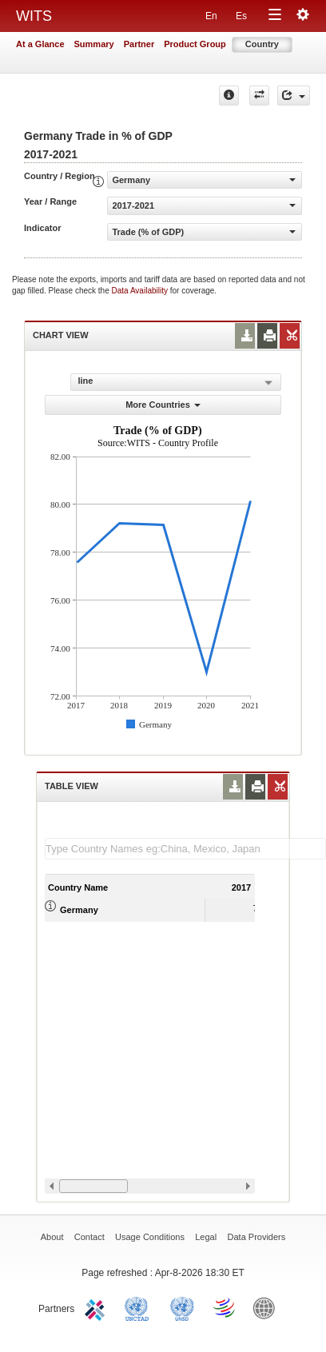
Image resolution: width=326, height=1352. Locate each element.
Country (262, 44)
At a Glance (40, 44)
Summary (94, 44)
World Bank (268, 1307)
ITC (97, 1307)
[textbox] (185, 848)
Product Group (195, 44)
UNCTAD (140, 1307)
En (211, 16)
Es (241, 16)
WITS (34, 16)
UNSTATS (182, 1307)
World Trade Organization (225, 1307)
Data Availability (141, 290)
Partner (139, 44)
